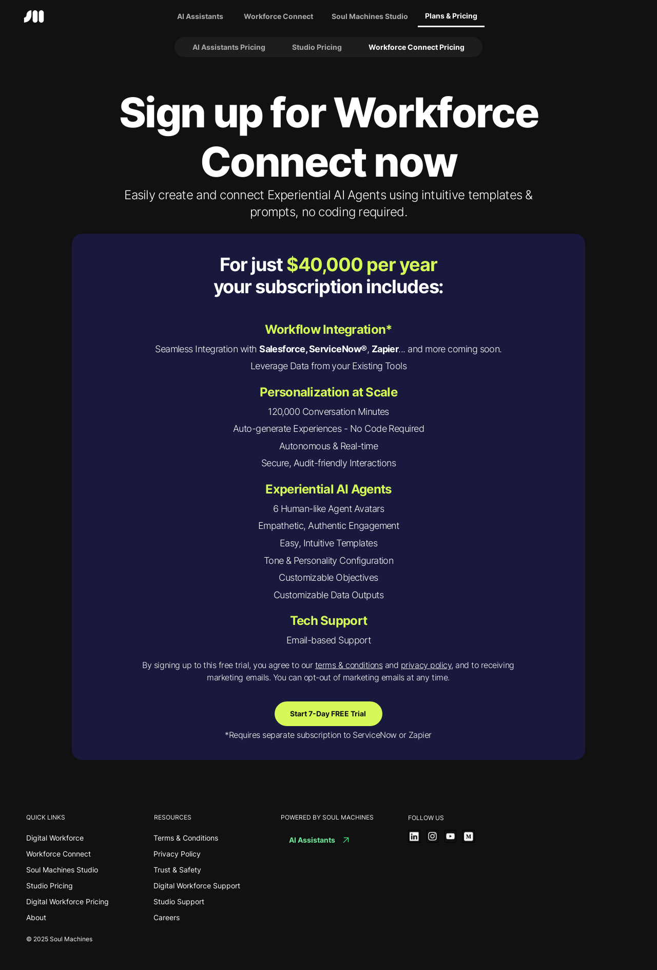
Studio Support (178, 901)
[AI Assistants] (200, 16)
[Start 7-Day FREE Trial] (328, 713)
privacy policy (426, 665)
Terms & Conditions (185, 837)
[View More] (414, 836)
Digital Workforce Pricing (67, 901)
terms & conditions (348, 665)
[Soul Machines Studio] (370, 16)
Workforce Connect (58, 853)
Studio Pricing (49, 885)
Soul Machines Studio (62, 869)
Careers (166, 917)
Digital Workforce (55, 837)
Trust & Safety (177, 869)
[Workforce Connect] (278, 16)
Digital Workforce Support (196, 885)
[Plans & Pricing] (451, 16)
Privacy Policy (177, 853)
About (36, 917)
